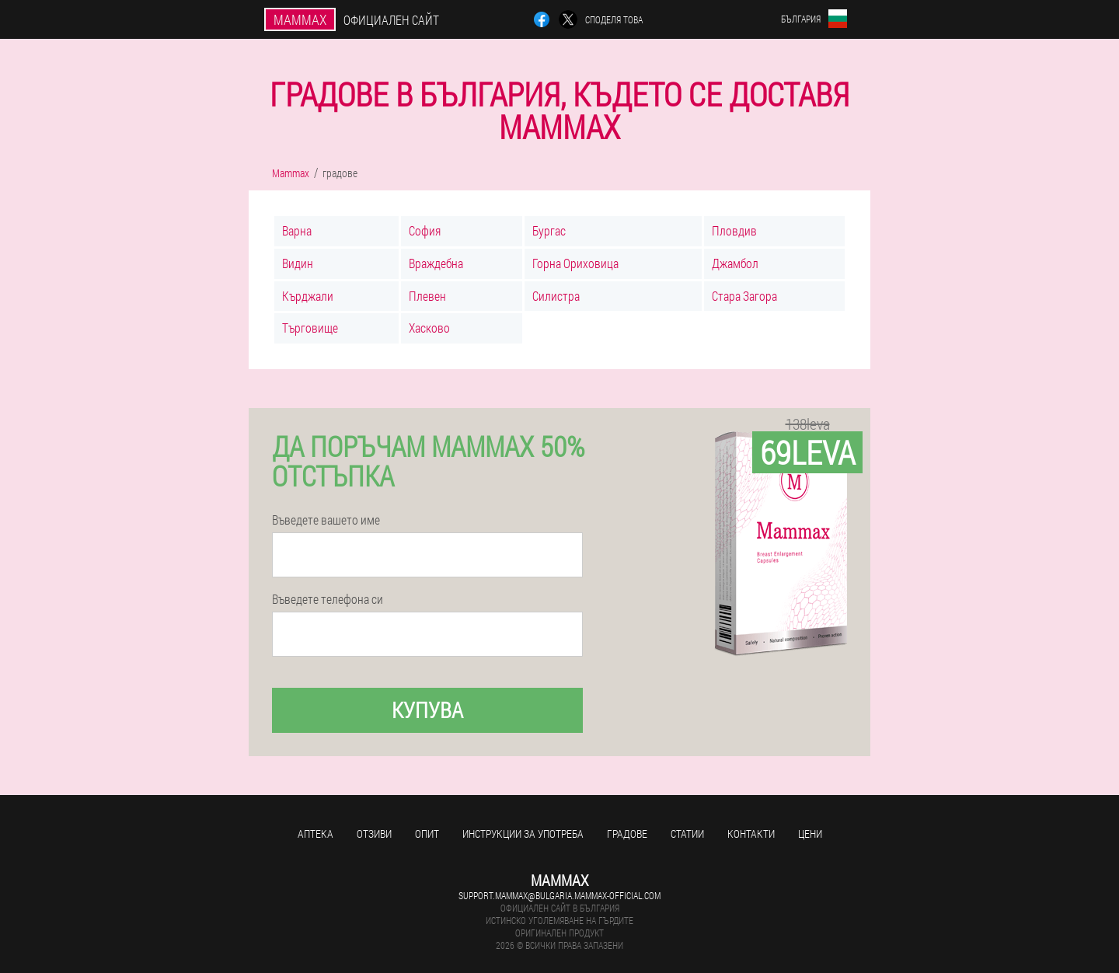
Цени (810, 833)
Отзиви (374, 833)
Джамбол (735, 263)
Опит (427, 833)
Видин (297, 263)
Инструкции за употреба (523, 833)
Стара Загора (744, 296)
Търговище (310, 327)
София (425, 230)
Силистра (556, 296)
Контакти (751, 833)
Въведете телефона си (327, 599)
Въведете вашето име (326, 520)
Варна (297, 230)
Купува (427, 710)
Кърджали (307, 296)
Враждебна (436, 263)
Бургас (549, 230)
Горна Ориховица (575, 263)
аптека (315, 833)
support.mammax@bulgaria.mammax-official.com (559, 895)
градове (627, 833)
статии (687, 833)
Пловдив (734, 230)
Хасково (429, 327)
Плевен (427, 296)
